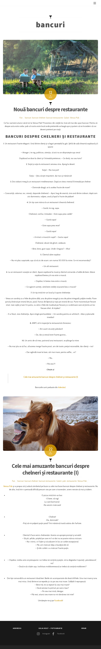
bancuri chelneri (38, 118)
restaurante (72, 481)
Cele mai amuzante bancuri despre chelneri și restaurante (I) (50, 377)
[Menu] (94, 3)
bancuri (28, 118)
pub (64, 481)
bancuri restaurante (54, 118)
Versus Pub (74, 118)
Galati (66, 118)
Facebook (58, 600)
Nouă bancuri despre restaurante (50, 109)
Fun (21, 118)
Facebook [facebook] (58, 634)
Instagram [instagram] (43, 634)
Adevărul (61, 387)
